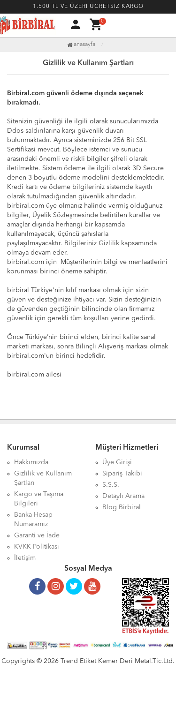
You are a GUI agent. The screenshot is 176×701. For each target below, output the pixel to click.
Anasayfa (81, 44)
